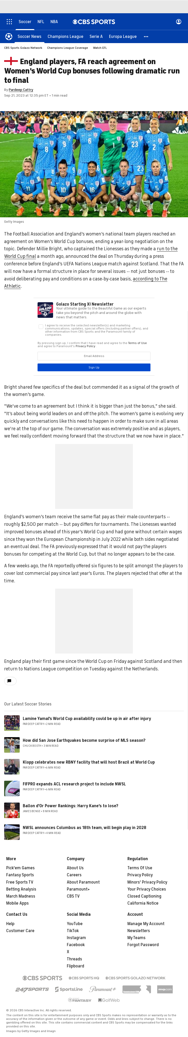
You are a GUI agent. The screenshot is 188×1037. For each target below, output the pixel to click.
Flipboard (75, 966)
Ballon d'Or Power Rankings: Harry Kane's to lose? (70, 806)
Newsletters (138, 930)
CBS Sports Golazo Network (23, 48)
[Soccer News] (30, 36)
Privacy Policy (140, 875)
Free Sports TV (19, 882)
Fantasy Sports (20, 875)
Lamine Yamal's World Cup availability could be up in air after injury (87, 718)
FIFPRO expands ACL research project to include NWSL (74, 784)
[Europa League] (123, 36)
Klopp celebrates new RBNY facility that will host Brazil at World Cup (89, 762)
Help (10, 923)
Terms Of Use (139, 868)
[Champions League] (65, 36)
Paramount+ (78, 889)
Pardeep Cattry (21, 89)
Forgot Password (143, 944)
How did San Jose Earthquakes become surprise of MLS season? (84, 740)
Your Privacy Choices (146, 889)
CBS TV (73, 896)
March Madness (20, 896)
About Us (75, 868)
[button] (146, 36)
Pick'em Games (20, 868)
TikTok (73, 930)
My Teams (136, 937)
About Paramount (83, 882)
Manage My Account (145, 923)
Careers (74, 875)
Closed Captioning (144, 896)
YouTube (75, 923)
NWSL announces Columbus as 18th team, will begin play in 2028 (84, 827)
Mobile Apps (17, 903)
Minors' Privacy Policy (147, 882)
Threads (74, 959)
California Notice (142, 903)
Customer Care (20, 930)
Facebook (76, 944)
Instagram (76, 937)
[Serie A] (96, 36)
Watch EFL (100, 48)
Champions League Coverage (67, 48)
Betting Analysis (21, 889)
